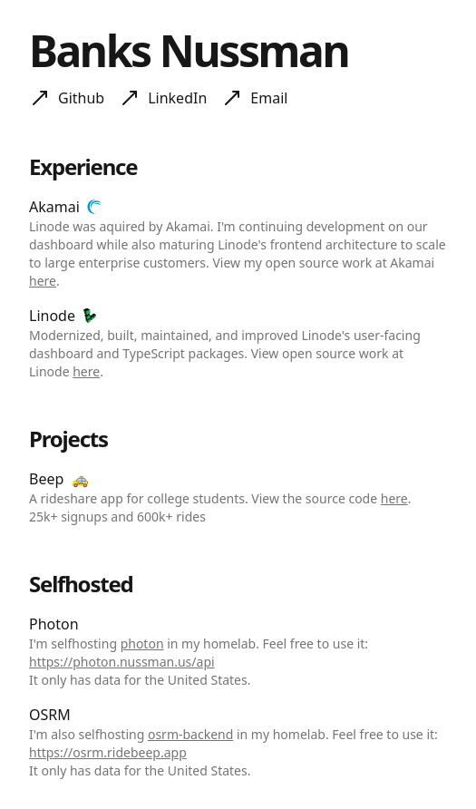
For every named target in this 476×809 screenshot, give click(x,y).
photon (142, 643)
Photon (54, 624)
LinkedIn (177, 98)
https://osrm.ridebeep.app (108, 752)
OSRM (50, 715)
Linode (52, 316)
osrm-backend (190, 734)
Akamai (54, 207)
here (42, 280)
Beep (46, 479)
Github (81, 98)
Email (268, 98)
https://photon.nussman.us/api (122, 661)
